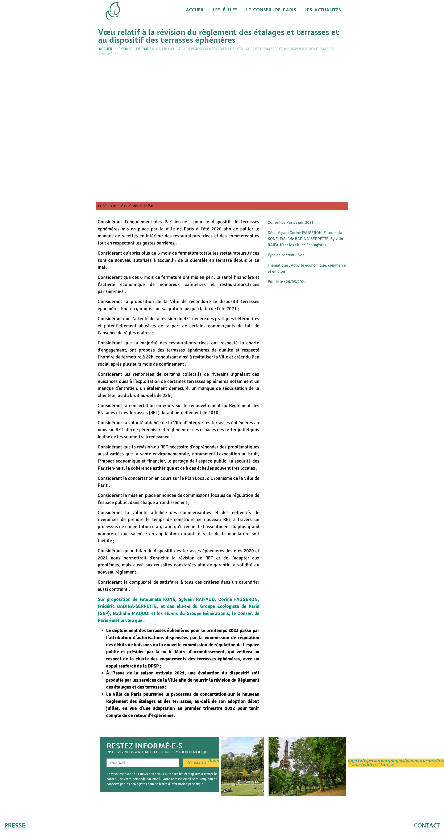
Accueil (215, 10)
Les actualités (326, 10)
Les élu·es (242, 10)
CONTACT (427, 825)
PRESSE (14, 825)
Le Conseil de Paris (282, 10)
